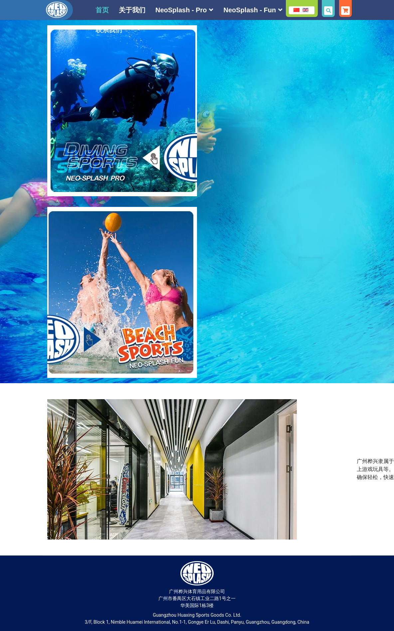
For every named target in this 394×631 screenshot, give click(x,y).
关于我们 (132, 10)
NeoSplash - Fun (249, 10)
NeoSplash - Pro (181, 10)
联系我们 (109, 30)
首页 (102, 10)
